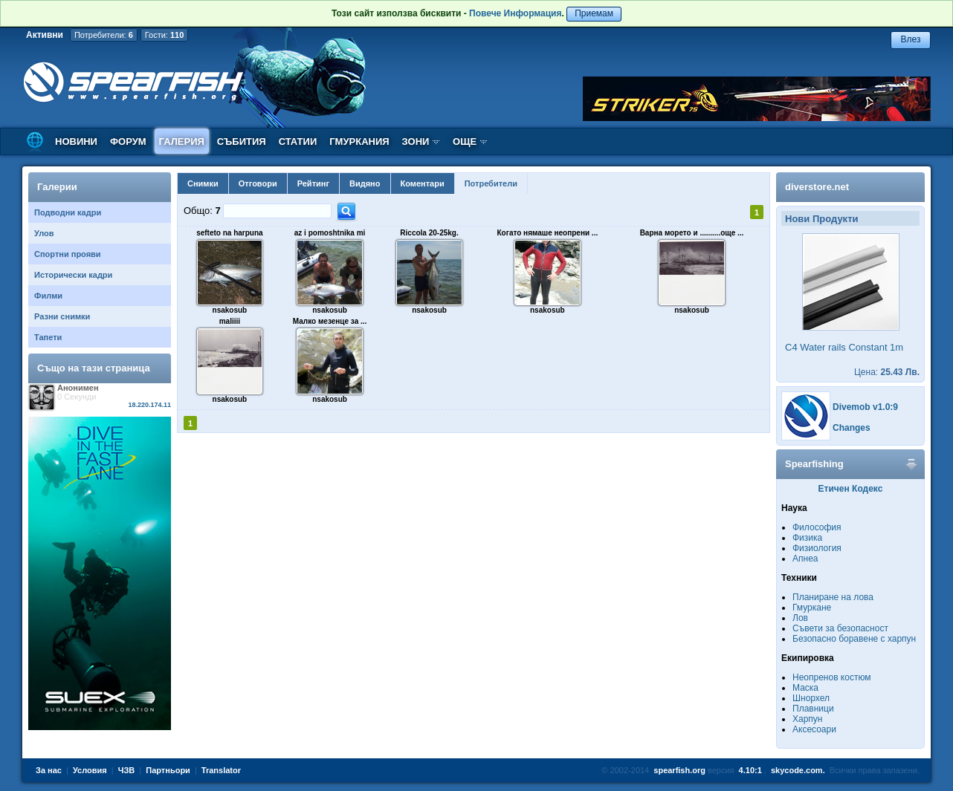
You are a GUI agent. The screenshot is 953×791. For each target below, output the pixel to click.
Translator (221, 770)
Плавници (813, 708)
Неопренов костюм (831, 677)
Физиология (816, 548)
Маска (805, 688)
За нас (49, 770)
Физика (807, 538)
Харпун (807, 719)
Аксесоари (814, 729)
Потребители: (103, 34)
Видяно (364, 183)
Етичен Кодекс (850, 489)
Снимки (203, 183)
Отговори (258, 183)
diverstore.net (817, 186)
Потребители (491, 183)
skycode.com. (798, 770)
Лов (800, 618)
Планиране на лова (832, 597)
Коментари (423, 183)
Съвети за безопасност (840, 628)
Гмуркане (811, 607)
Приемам (594, 13)
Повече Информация (515, 13)
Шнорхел (811, 698)
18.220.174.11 (149, 404)
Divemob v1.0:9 (865, 407)
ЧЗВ (126, 770)
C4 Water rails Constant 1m (844, 347)
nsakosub (230, 310)
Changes (851, 428)
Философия (816, 527)
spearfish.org (679, 770)
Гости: (164, 34)
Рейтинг (313, 183)
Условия (90, 770)
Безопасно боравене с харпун (854, 639)
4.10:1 (750, 770)
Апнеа (805, 558)
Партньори (168, 770)
